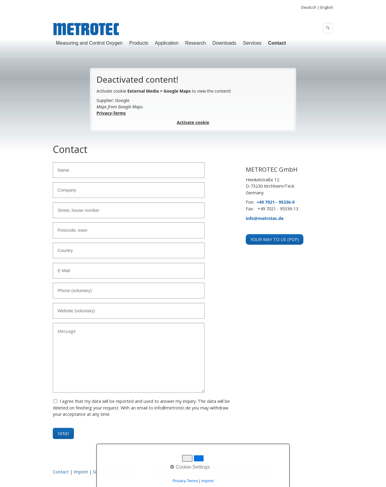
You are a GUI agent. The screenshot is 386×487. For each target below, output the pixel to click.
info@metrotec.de (264, 218)
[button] (274, 239)
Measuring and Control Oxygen (89, 43)
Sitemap (101, 472)
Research (195, 43)
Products (138, 43)
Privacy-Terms (111, 113)
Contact (277, 43)
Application (167, 43)
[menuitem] (89, 43)
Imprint (81, 472)
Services (252, 43)
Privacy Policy (127, 472)
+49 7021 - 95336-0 (276, 202)
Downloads (224, 43)
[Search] (328, 28)
